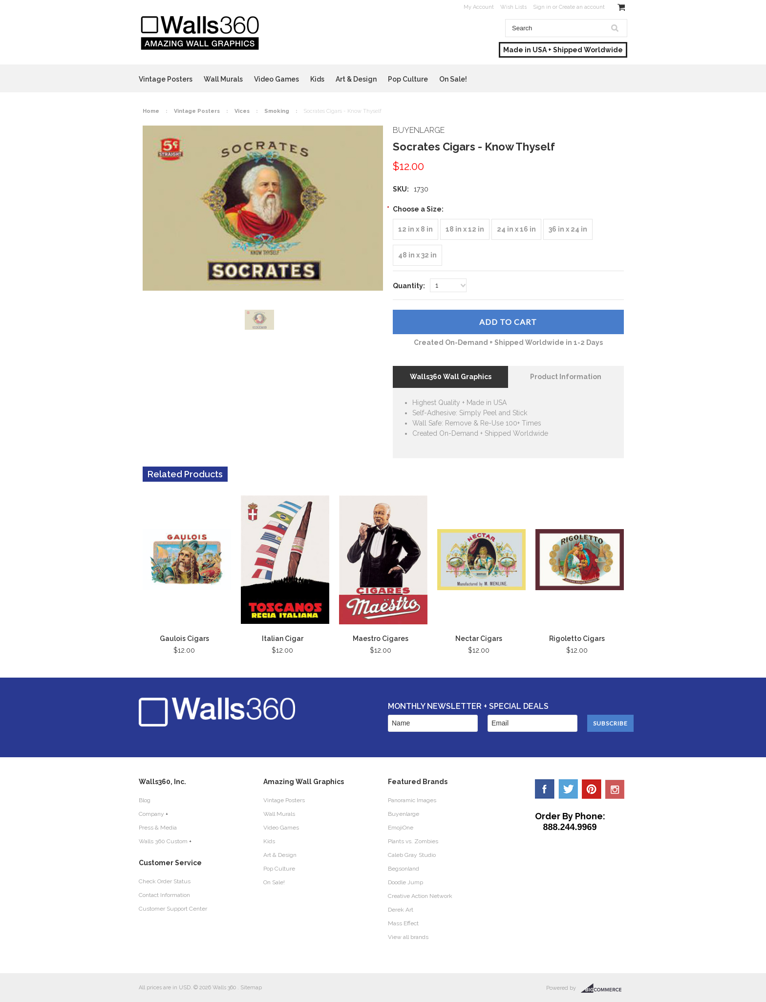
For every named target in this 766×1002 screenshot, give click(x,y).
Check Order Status (165, 881)
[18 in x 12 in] (464, 229)
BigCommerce (604, 988)
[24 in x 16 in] (516, 229)
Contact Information (164, 895)
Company (151, 813)
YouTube (615, 789)
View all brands (408, 937)
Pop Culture (408, 79)
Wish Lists (513, 7)
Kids (317, 79)
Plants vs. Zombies (413, 841)
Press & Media (158, 827)
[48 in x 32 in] (417, 255)
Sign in (542, 7)
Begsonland (403, 868)
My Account (479, 7)
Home (151, 111)
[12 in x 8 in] (415, 229)
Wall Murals (223, 79)
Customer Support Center (173, 908)
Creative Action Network (420, 896)
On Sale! (453, 79)
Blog (144, 800)
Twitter (568, 789)
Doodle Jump (405, 882)
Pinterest (591, 789)
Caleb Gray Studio (412, 855)
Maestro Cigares (380, 638)
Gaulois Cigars (184, 638)
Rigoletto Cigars (577, 638)
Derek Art (400, 909)
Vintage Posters (165, 79)
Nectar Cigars (478, 638)
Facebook (544, 789)
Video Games (276, 79)
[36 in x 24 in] (568, 229)
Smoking (276, 111)
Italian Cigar (282, 638)
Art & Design (356, 79)
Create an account (582, 7)
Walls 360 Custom (163, 841)
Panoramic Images (412, 800)
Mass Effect (403, 923)
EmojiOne (400, 827)
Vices (242, 111)
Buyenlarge (403, 813)
